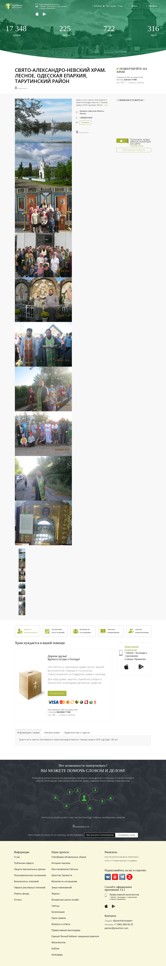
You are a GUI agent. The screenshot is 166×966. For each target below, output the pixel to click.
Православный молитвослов (124, 894)
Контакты (85, 122)
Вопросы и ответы (61, 924)
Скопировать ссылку (126, 835)
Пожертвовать (57, 693)
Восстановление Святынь (65, 869)
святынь (65, 30)
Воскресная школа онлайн (65, 900)
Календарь (57, 955)
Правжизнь (137, 145)
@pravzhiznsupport (122, 921)
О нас (121, 6)
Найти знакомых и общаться (134, 150)
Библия (55, 948)
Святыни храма (52, 732)
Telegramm (122, 877)
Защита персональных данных (30, 869)
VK (108, 877)
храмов (16, 30)
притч (153, 30)
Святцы (56, 906)
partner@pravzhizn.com (116, 928)
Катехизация (58, 912)
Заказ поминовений (62, 887)
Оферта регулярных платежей (29, 887)
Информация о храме (28, 732)
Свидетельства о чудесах (77, 732)
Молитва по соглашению (64, 881)
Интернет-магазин (61, 863)
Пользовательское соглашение (30, 875)
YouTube (115, 877)
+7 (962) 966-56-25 (123, 924)
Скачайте (110, 886)
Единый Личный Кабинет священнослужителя (75, 936)
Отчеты (18, 900)
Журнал (56, 893)
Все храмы (112, 6)
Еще (106, 105)
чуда (109, 30)
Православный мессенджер (66, 930)
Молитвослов (58, 942)
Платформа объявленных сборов (69, 857)
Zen (129, 877)
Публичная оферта (24, 863)
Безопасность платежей (26, 881)
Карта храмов (59, 918)
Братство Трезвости (62, 875)
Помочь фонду (21, 893)
